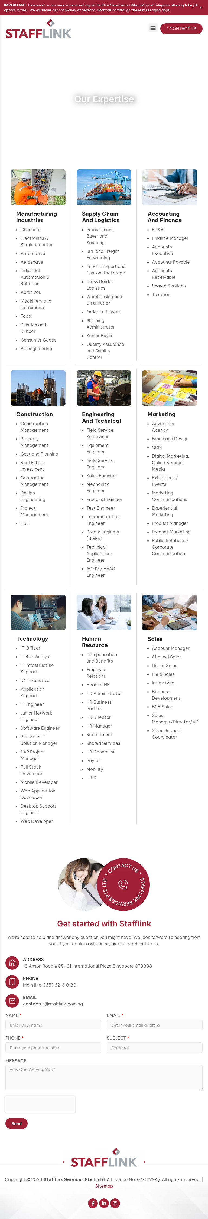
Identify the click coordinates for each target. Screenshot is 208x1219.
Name (12, 1015)
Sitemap (104, 1186)
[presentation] (40, 1104)
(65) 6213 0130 (60, 985)
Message (16, 1061)
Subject (117, 1038)
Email (30, 997)
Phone (13, 1038)
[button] (153, 27)
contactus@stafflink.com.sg (53, 1004)
